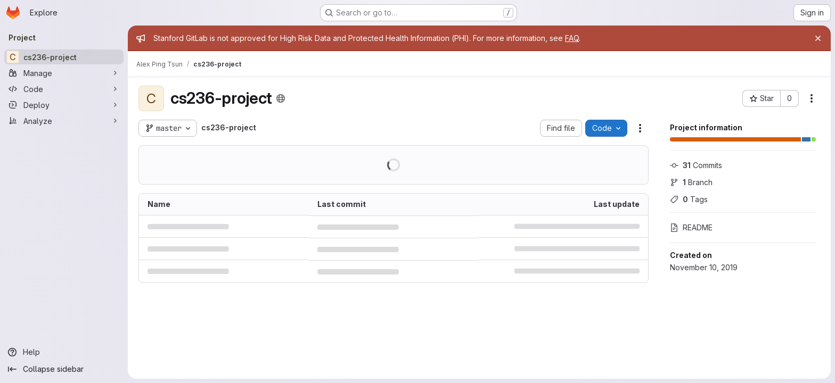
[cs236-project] (64, 56)
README (691, 227)
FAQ (572, 38)
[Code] (64, 88)
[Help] (64, 352)
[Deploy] (64, 104)
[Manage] (64, 72)
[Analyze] (64, 120)
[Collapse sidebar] (64, 369)
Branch (691, 182)
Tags (689, 199)
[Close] (818, 38)
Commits (696, 165)
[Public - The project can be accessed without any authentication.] (280, 98)
